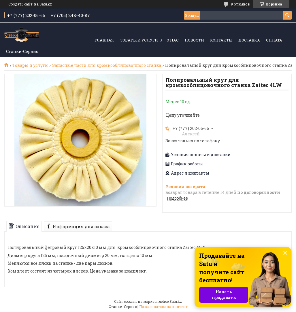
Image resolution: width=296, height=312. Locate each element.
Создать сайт (20, 4)
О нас (173, 40)
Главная (104, 40)
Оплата (274, 40)
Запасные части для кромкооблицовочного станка (106, 65)
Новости (194, 40)
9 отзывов (240, 4)
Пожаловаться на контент (163, 306)
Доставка (249, 40)
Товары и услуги (139, 40)
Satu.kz (175, 301)
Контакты (221, 40)
